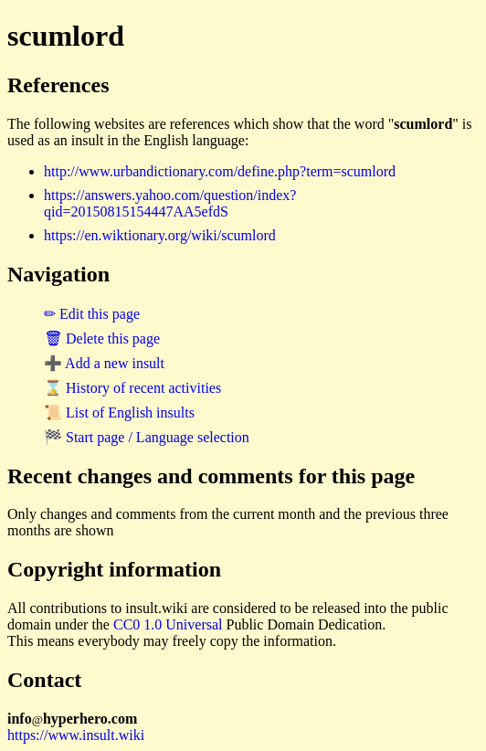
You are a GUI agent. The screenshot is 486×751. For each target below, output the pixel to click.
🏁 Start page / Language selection (146, 437)
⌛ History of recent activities (132, 388)
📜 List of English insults (119, 412)
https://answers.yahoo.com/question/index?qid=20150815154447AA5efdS (170, 203)
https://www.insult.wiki (75, 735)
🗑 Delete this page (102, 338)
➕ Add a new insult (104, 363)
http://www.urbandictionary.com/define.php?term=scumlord (220, 171)
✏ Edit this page (92, 314)
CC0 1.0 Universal (168, 624)
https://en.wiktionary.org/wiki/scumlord (160, 235)
